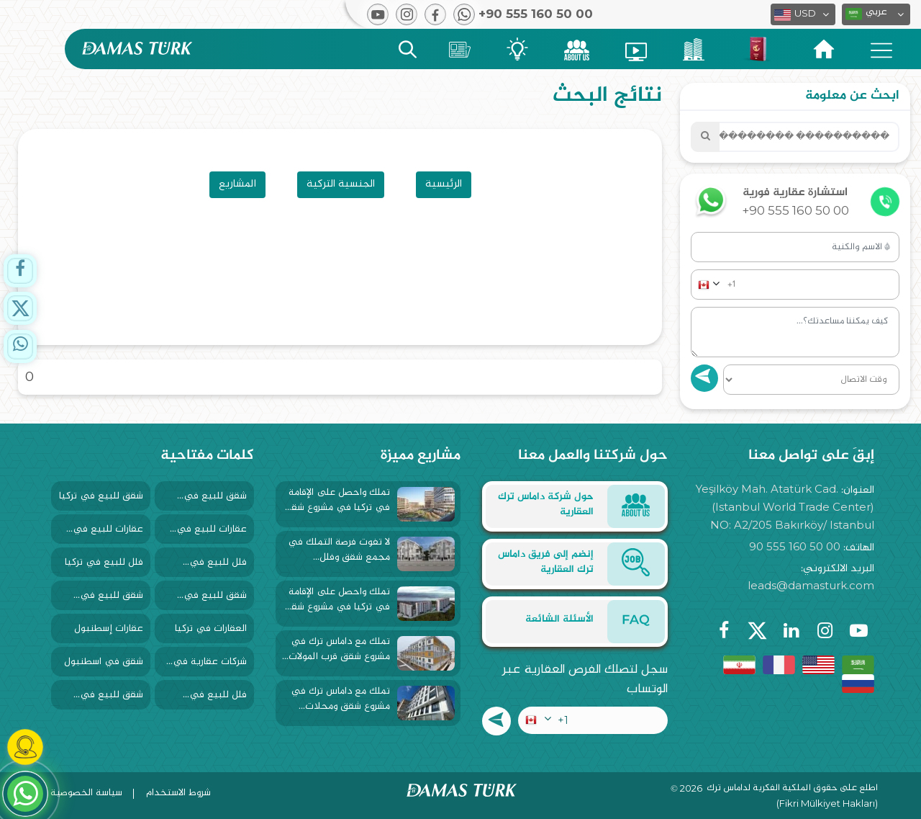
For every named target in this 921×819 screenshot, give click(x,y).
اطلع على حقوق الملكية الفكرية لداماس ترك (792, 789)
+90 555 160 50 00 (795, 210)
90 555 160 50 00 (794, 546)
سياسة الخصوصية (86, 792)
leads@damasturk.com (811, 585)
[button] (876, 14)
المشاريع (237, 184)
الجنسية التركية (341, 184)
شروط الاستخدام (178, 792)
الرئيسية (443, 184)
